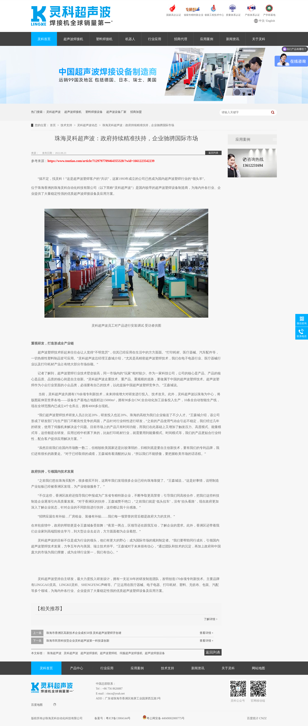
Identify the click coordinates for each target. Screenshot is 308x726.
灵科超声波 (53, 111)
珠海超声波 (54, 653)
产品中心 (76, 668)
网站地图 (258, 668)
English (270, 20)
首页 (53, 125)
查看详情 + (206, 632)
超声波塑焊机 (108, 653)
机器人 (130, 39)
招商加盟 (136, 111)
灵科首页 (44, 39)
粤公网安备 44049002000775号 (164, 718)
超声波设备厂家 (116, 111)
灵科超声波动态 (87, 125)
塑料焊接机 (104, 39)
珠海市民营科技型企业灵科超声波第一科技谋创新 (77, 640)
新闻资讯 (232, 39)
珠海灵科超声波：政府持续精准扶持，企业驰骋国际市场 (138, 125)
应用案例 (206, 39)
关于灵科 (258, 39)
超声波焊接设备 (155, 653)
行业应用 (154, 39)
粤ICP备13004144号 (118, 718)
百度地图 (43, 704)
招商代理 (180, 39)
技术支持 (67, 125)
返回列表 (213, 152)
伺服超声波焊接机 (131, 653)
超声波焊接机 (73, 39)
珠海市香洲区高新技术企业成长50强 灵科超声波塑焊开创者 (84, 632)
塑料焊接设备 (94, 111)
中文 (262, 20)
